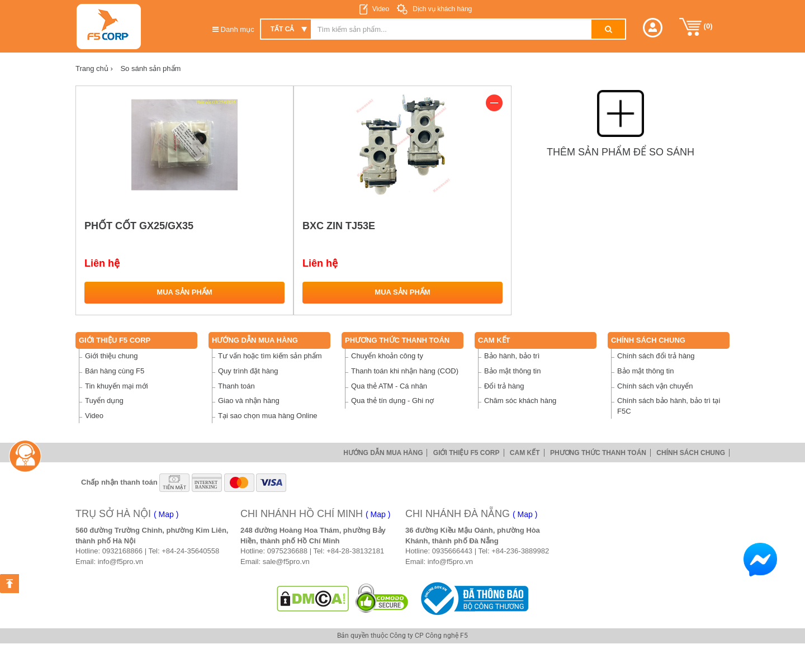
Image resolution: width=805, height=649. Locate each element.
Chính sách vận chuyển (655, 386)
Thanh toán (236, 386)
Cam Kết (494, 340)
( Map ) (166, 514)
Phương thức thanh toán (397, 340)
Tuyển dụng (104, 400)
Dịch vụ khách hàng (441, 9)
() (696, 27)
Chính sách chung (648, 340)
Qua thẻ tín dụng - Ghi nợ (392, 400)
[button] (652, 28)
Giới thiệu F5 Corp (114, 340)
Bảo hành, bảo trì (511, 356)
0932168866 (122, 551)
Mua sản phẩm (184, 292)
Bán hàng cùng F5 (114, 371)
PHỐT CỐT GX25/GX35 (138, 225)
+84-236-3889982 (520, 551)
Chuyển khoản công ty (387, 356)
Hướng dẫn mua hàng (255, 340)
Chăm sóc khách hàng (520, 400)
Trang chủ (94, 68)
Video (380, 9)
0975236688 (287, 551)
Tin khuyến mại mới (116, 386)
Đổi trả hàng (504, 386)
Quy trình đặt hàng (248, 371)
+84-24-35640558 (190, 551)
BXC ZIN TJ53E (338, 225)
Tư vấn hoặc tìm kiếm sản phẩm (270, 356)
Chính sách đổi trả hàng (656, 356)
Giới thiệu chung (111, 356)
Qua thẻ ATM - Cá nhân (389, 386)
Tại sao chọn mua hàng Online (268, 415)
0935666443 (452, 551)
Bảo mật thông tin (512, 371)
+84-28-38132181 (355, 551)
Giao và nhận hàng (249, 400)
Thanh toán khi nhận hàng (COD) (404, 371)
